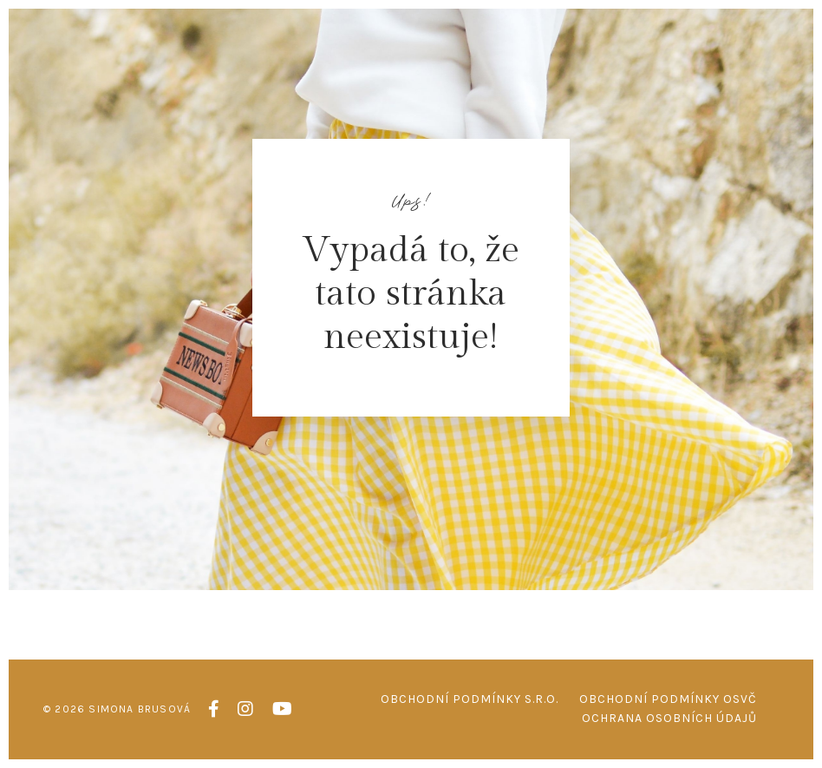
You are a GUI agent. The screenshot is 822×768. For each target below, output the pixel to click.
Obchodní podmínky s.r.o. (469, 699)
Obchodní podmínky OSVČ (668, 699)
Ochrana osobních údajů (669, 718)
